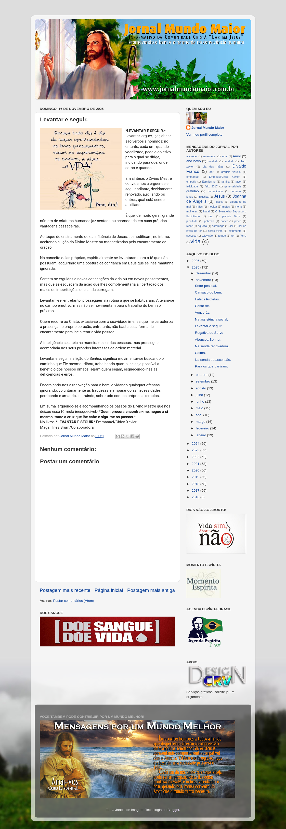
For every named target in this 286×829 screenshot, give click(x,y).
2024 (196, 443)
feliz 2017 (211, 186)
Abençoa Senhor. (208, 339)
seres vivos (215, 230)
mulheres (192, 211)
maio (200, 408)
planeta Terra (231, 216)
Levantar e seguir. (208, 326)
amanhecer (209, 156)
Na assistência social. (211, 319)
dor (212, 171)
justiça (219, 201)
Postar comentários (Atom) (73, 601)
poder (224, 221)
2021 (196, 464)
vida (195, 241)
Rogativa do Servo (209, 333)
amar (225, 156)
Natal (206, 211)
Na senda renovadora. (212, 346)
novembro (204, 280)
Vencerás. (202, 312)
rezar (189, 225)
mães (199, 206)
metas (226, 206)
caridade (229, 161)
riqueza (202, 225)
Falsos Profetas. (207, 299)
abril (199, 415)
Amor (237, 156)
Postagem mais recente (65, 590)
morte (238, 206)
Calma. (200, 353)
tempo (222, 235)
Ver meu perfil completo (204, 134)
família (226, 181)
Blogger (173, 810)
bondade (212, 161)
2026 (196, 261)
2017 (196, 490)
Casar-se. (202, 306)
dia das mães (213, 166)
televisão (207, 235)
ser (231, 225)
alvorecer (192, 156)
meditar (212, 206)
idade (189, 196)
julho (200, 395)
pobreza (209, 221)
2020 (196, 470)
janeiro (201, 435)
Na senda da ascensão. (213, 360)
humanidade (215, 191)
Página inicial (109, 590)
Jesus (219, 196)
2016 (196, 497)
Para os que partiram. (211, 366)
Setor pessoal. (206, 286)
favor (239, 181)
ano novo (193, 161)
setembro (203, 381)
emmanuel (192, 176)
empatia (191, 181)
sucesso (191, 235)
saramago (218, 225)
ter (233, 235)
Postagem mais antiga (151, 590)
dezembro (204, 273)
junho (200, 401)
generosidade (233, 186)
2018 (196, 484)
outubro (202, 375)
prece (237, 221)
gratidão (192, 191)
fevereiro (203, 428)
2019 (196, 477)
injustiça (204, 196)
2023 (196, 450)
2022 (196, 457)
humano (236, 191)
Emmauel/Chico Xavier (224, 176)
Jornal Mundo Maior (207, 128)
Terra (243, 235)
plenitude (192, 221)
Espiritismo (209, 181)
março (201, 422)
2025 (196, 267)
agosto (201, 388)
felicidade (192, 186)
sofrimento (235, 230)
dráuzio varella (231, 171)
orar (211, 216)
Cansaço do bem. (208, 292)
